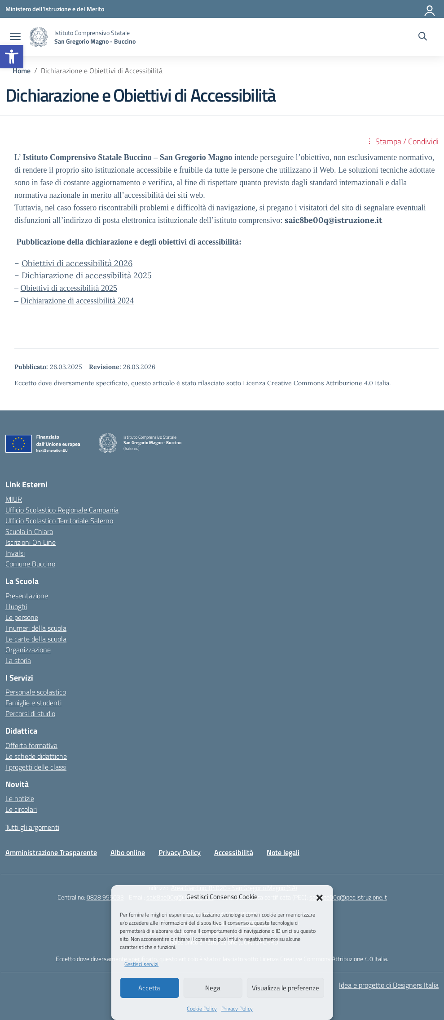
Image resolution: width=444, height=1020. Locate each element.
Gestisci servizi (141, 964)
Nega (212, 988)
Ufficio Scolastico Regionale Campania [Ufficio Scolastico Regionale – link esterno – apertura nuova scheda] (62, 509)
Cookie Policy (202, 1008)
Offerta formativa (31, 745)
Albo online (127, 852)
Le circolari (21, 809)
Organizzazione (28, 649)
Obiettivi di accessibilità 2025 (69, 288)
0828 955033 (105, 897)
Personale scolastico (35, 691)
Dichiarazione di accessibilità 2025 (87, 275)
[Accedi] (430, 9)
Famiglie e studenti (33, 702)
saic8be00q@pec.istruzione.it (348, 897)
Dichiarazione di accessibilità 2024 (77, 300)
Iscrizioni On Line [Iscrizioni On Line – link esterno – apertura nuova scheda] (30, 542)
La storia (18, 660)
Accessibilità (233, 852)
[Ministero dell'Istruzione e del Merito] (54, 8)
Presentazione (26, 595)
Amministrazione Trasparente (51, 852)
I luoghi (16, 606)
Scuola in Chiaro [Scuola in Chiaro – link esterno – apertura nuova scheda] (29, 531)
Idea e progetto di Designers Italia (389, 985)
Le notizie (19, 798)
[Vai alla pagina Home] (22, 70)
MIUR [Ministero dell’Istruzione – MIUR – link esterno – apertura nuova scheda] (13, 499)
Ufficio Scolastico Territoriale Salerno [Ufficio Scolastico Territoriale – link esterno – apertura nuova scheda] (59, 520)
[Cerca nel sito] (423, 37)
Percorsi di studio (30, 713)
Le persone (21, 617)
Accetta (149, 988)
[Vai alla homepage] (39, 37)
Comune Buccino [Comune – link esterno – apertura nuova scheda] (30, 563)
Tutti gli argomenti (32, 827)
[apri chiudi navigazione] (15, 37)
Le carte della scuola (35, 638)
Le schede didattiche (36, 756)
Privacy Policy (237, 1008)
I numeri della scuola (35, 628)
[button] (11, 56)
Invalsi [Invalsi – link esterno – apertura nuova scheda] (15, 553)
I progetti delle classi (35, 767)
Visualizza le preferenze (285, 988)
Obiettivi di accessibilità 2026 (77, 263)
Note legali (283, 852)
